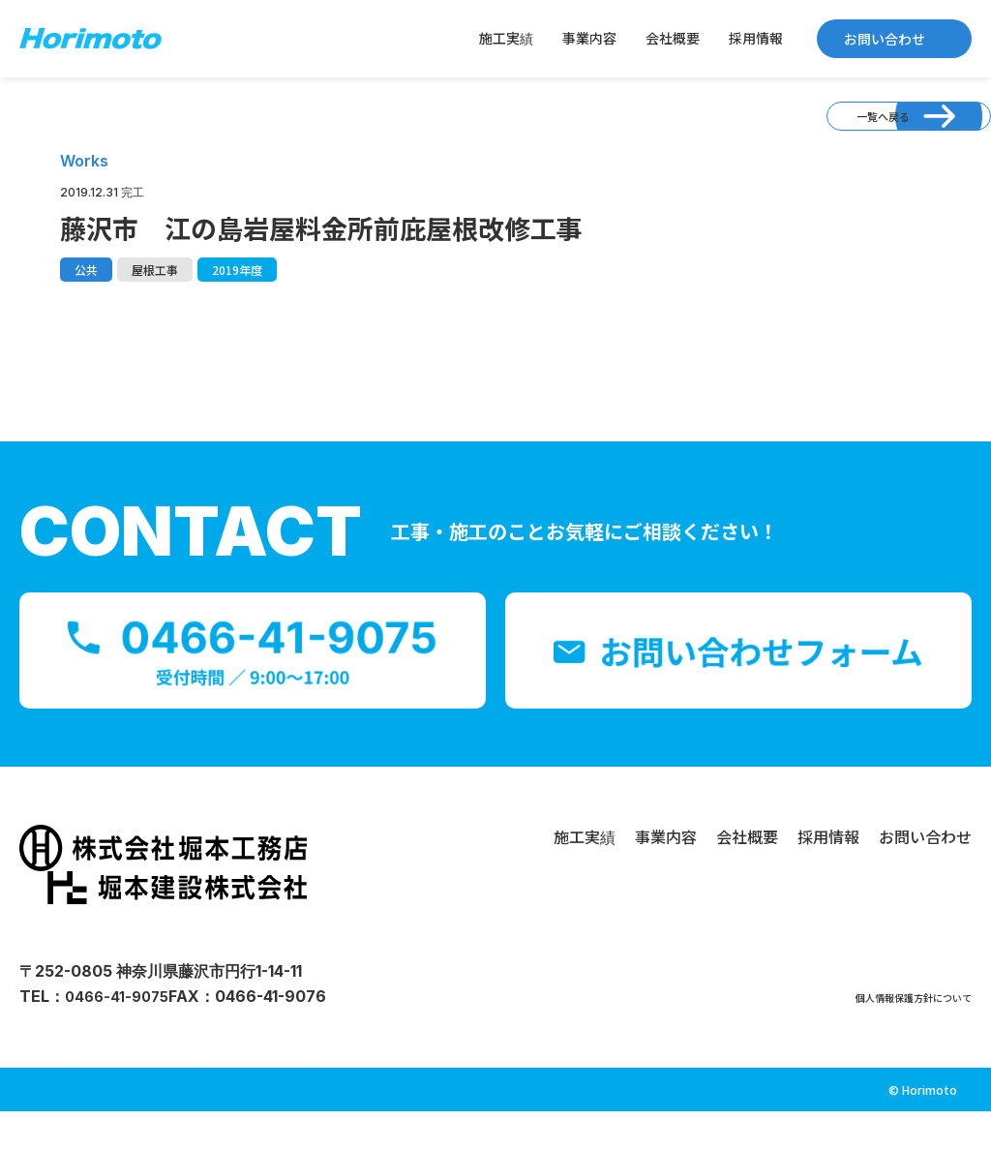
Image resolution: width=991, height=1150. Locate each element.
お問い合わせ (884, 38)
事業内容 (589, 37)
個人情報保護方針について (879, 1034)
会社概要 (673, 37)
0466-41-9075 (120, 1034)
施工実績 (506, 37)
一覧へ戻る (832, 131)
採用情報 (756, 37)
